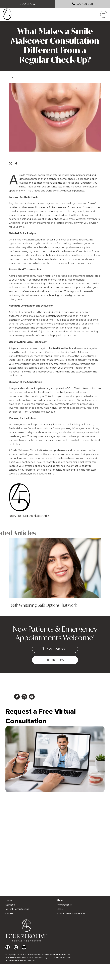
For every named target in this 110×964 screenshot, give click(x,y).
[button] (103, 14)
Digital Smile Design (20, 360)
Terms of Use (64, 954)
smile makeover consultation (27, 276)
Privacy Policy (51, 954)
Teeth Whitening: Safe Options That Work (43, 605)
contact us (75, 466)
